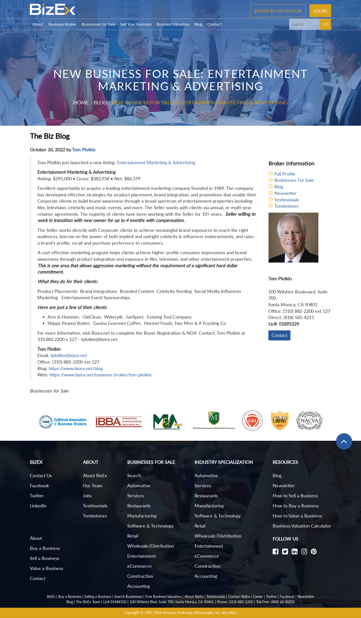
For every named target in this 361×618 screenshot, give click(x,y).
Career (258, 596)
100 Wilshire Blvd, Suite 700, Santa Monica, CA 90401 (172, 602)
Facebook (39, 485)
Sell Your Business (136, 24)
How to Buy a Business (296, 505)
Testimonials (286, 199)
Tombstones (286, 206)
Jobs (87, 495)
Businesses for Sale (98, 24)
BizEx (51, 596)
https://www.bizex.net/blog (76, 368)
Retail (132, 536)
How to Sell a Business (295, 495)
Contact (214, 24)
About (37, 24)
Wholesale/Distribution (150, 546)
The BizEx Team (88, 602)
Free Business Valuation (163, 596)
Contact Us (41, 475)
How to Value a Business (297, 515)
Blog (198, 24)
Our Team (92, 485)
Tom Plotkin (83, 149)
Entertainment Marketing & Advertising (156, 162)
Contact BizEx (239, 596)
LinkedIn (38, 505)
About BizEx (95, 475)
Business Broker (62, 24)
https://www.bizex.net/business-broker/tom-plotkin (100, 374)
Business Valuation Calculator (302, 525)
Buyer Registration (278, 10)
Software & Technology (150, 525)
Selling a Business (97, 596)
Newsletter (285, 193)
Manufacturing (141, 515)
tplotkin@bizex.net (68, 355)
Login (320, 10)
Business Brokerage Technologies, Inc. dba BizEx (200, 612)
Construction (140, 576)
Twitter (37, 495)
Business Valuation (173, 24)
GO (325, 24)
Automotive (139, 485)
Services (135, 495)
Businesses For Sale (294, 180)
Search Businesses (128, 596)
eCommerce (139, 566)
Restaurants (139, 505)
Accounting (138, 586)
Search (134, 475)
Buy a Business (45, 548)
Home (81, 102)
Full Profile (284, 173)
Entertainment (141, 556)
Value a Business (46, 568)
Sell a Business (44, 558)
